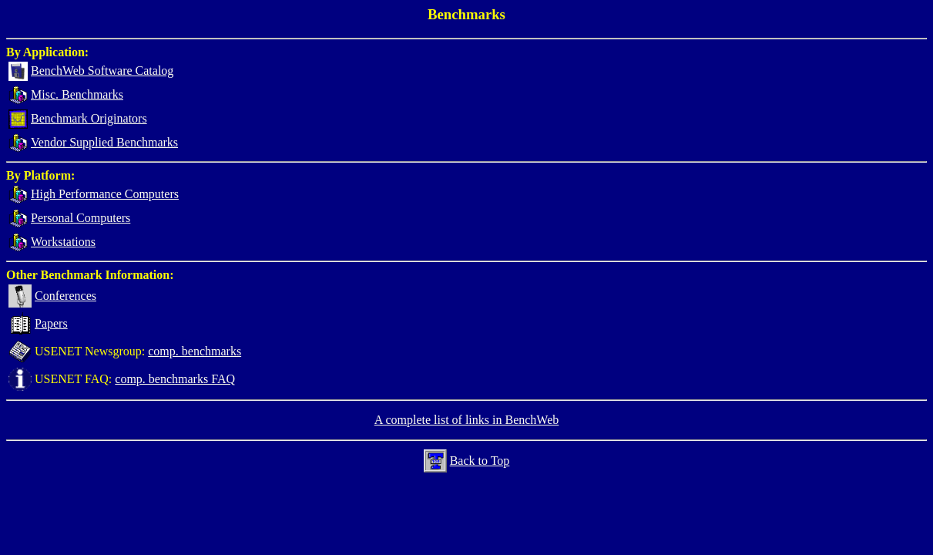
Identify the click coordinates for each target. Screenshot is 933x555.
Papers (51, 323)
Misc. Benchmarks (77, 94)
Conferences (65, 295)
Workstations (63, 241)
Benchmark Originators (89, 118)
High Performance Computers (105, 193)
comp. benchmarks (194, 351)
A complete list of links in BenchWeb (466, 419)
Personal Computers (80, 217)
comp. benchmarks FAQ (175, 378)
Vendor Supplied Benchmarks (104, 142)
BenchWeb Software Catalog (102, 70)
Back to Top (480, 460)
